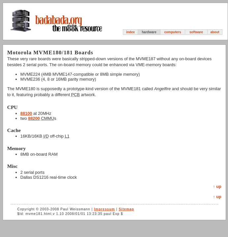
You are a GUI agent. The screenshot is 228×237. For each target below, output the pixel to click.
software (196, 32)
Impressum (104, 209)
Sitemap (126, 209)
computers (172, 32)
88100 (26, 113)
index (130, 32)
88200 (34, 118)
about (214, 32)
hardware (149, 32)
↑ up (217, 186)
